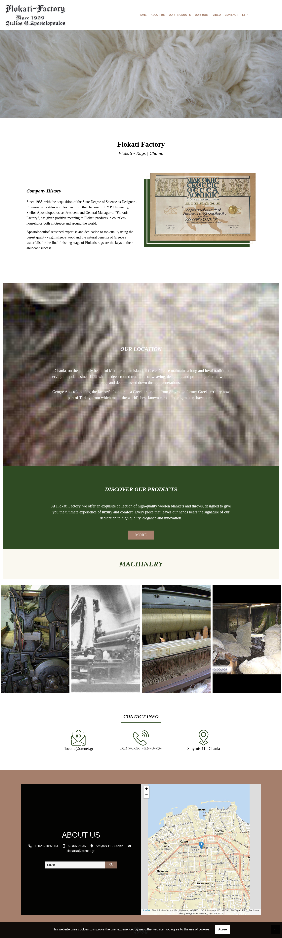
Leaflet (146, 910)
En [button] (244, 14)
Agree (222, 929)
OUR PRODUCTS (180, 14)
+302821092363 (46, 846)
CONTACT (231, 14)
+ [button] (146, 789)
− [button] (146, 795)
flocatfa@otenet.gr (81, 851)
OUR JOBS (202, 14)
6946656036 (77, 846)
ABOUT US (158, 14)
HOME (143, 14)
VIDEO (217, 14)
